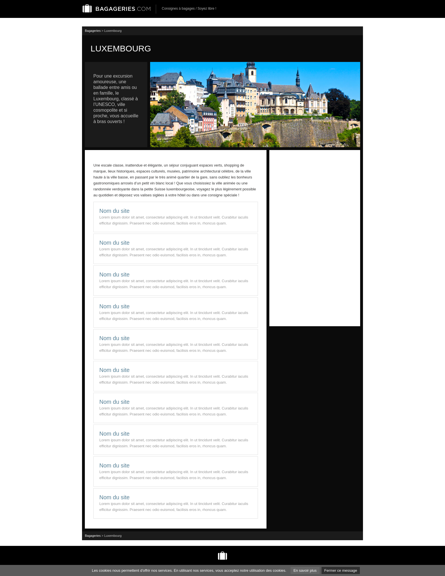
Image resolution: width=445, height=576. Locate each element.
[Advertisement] (314, 238)
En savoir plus (305, 570)
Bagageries (93, 30)
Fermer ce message (340, 570)
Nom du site (114, 211)
